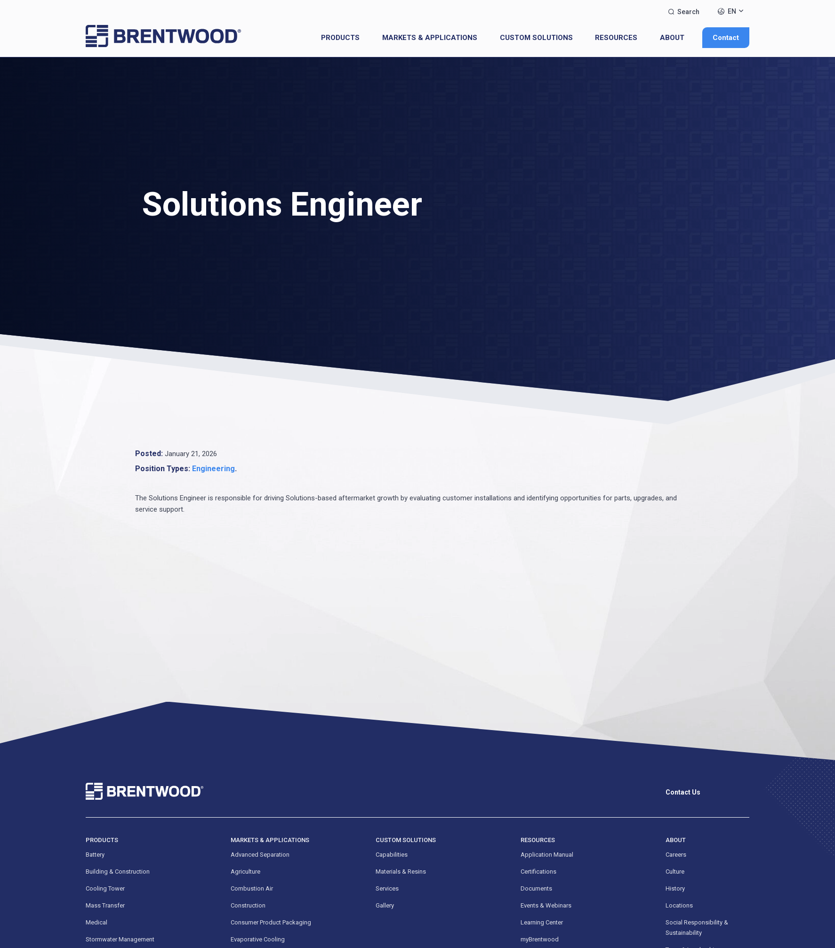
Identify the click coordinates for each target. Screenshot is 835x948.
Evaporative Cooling (258, 939)
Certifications (538, 871)
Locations (679, 905)
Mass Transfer (105, 905)
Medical (96, 922)
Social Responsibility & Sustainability (697, 927)
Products (340, 37)
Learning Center (542, 922)
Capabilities (392, 854)
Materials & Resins (401, 871)
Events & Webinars (546, 905)
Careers (676, 854)
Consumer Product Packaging (271, 922)
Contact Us (683, 792)
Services (387, 888)
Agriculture (245, 871)
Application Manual (547, 854)
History (675, 888)
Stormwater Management (120, 939)
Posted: (149, 453)
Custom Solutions (536, 37)
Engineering (213, 468)
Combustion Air (252, 888)
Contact (726, 37)
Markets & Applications (429, 37)
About (672, 37)
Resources (616, 37)
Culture (675, 871)
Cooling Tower (105, 888)
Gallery (385, 905)
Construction (248, 905)
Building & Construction (118, 871)
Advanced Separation (260, 854)
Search (683, 12)
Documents (536, 888)
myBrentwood (540, 939)
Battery (95, 854)
